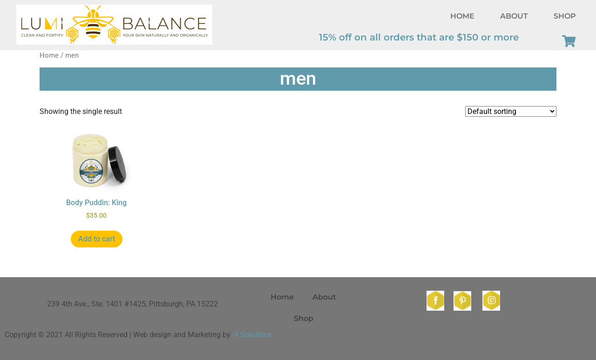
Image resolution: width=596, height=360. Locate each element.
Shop (565, 16)
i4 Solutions (251, 334)
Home (462, 16)
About (514, 16)
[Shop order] (510, 111)
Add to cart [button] (96, 238)
